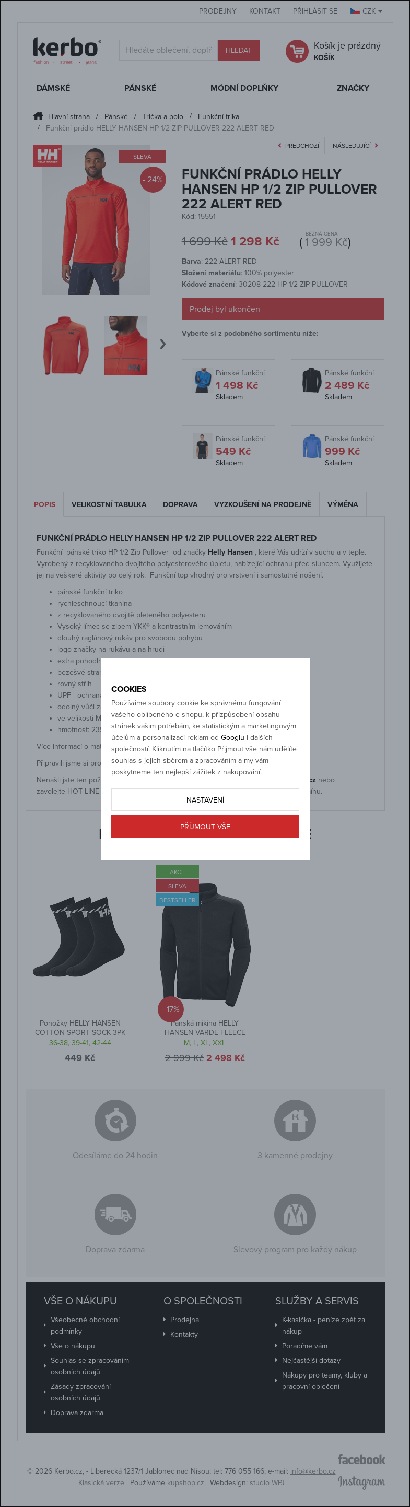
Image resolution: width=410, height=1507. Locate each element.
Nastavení (205, 800)
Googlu (232, 737)
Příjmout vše (205, 826)
